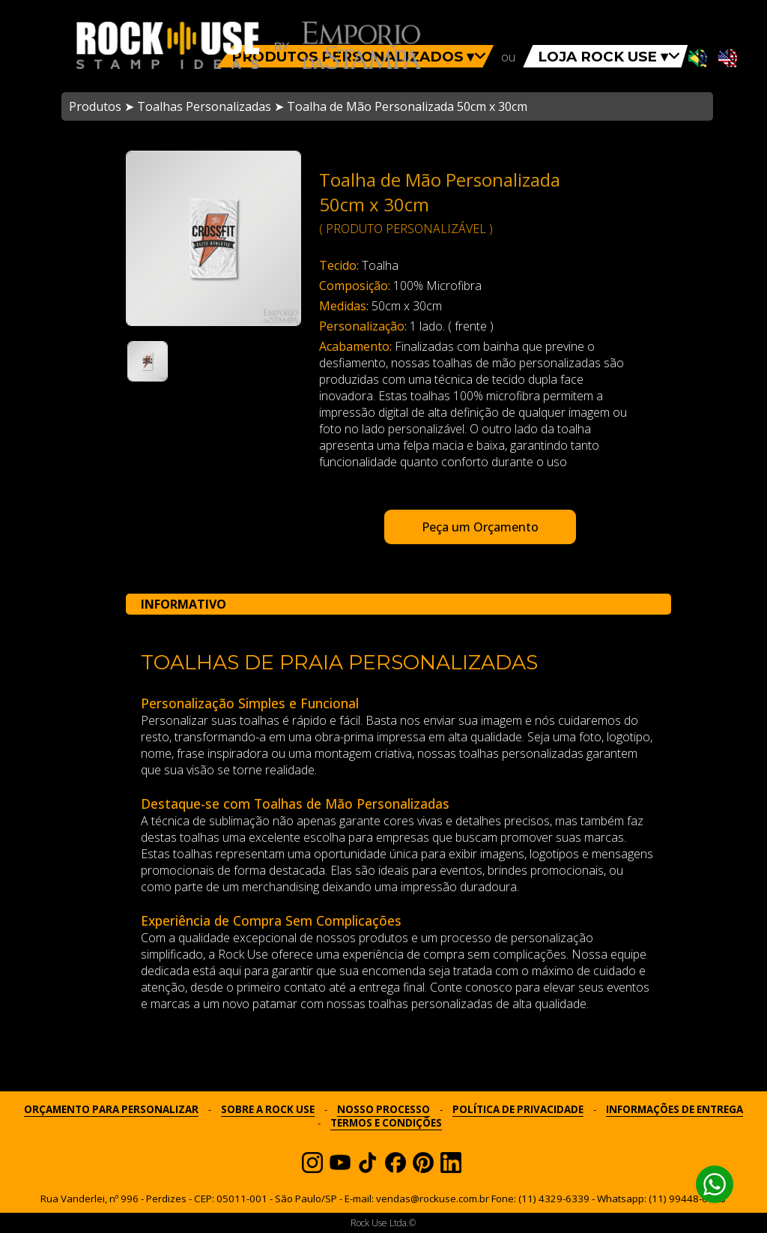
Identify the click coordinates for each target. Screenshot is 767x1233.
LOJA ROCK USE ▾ (609, 56)
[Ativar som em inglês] (727, 59)
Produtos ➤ (101, 106)
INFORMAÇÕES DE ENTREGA (674, 1109)
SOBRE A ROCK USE (268, 1109)
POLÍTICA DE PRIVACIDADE (517, 1109)
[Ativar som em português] (697, 59)
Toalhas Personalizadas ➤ (210, 106)
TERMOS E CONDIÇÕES (386, 1123)
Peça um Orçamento (480, 527)
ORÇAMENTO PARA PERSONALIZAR (111, 1109)
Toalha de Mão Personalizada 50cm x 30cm (407, 106)
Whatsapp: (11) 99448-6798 (661, 1198)
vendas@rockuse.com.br (432, 1198)
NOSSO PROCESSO (383, 1109)
